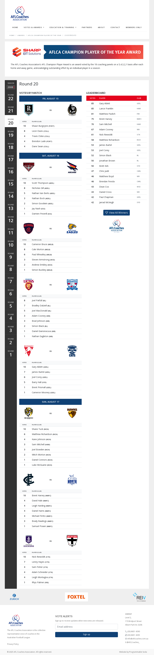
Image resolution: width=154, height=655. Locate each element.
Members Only (134, 27)
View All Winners (116, 212)
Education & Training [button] (62, 27)
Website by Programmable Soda (133, 652)
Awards (21, 35)
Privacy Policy (13, 644)
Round (10, 98)
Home (15, 27)
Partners (87, 27)
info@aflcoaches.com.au (137, 638)
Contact (115, 27)
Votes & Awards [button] (33, 27)
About (101, 27)
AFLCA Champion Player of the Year (44, 35)
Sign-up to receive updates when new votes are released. (79, 620)
